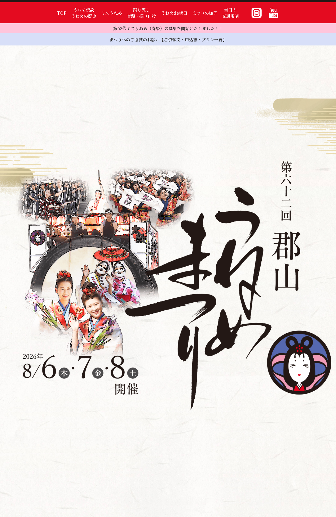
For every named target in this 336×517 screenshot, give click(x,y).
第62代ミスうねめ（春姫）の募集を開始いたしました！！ (168, 28)
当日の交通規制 (230, 13)
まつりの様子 (204, 13)
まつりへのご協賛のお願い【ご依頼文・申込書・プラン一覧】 (168, 39)
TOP (61, 13)
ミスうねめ (111, 13)
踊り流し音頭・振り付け (141, 13)
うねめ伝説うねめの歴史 (83, 13)
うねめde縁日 (174, 13)
